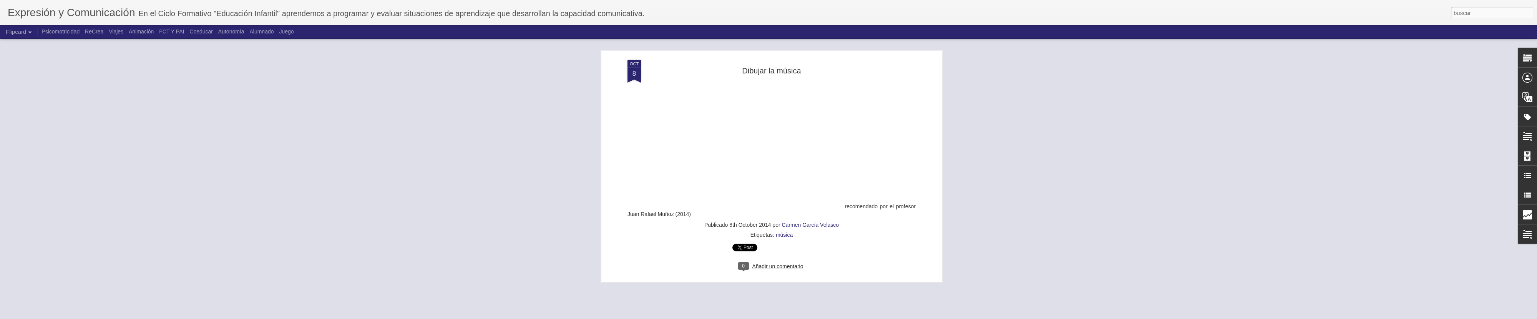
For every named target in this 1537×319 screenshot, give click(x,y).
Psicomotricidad (60, 31)
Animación (141, 31)
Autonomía (231, 31)
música (784, 222)
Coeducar (201, 31)
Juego (286, 31)
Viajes (116, 31)
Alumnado (261, 31)
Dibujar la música (771, 57)
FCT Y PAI (171, 31)
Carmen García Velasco (810, 212)
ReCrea (94, 31)
